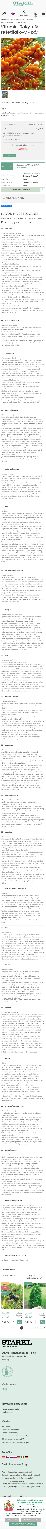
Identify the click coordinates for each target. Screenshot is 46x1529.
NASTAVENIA (12, 1520)
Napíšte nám (7, 1412)
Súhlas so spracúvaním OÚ (13, 1439)
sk (13, 13)
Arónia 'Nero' (9, 1276)
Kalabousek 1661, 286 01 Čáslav (14, 1356)
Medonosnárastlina (4, 1283)
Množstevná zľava (4, 1293)
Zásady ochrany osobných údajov (15, 1442)
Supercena (41, 39)
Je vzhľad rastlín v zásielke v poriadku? (17, 1478)
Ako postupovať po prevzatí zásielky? (17, 1472)
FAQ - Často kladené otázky (13, 1481)
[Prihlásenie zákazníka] (24, 13)
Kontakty (5, 1359)
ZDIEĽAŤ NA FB (6, 206)
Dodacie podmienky (10, 1432)
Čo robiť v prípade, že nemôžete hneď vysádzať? (21, 1475)
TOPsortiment (4, 1288)
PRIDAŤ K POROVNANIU (15, 198)
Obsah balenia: (19, 1314)
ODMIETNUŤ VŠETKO (30, 1520)
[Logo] (23, 4)
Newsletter (6, 1426)
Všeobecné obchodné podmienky (15, 1436)
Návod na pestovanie (21, 189)
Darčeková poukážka (10, 1429)
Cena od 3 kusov (5, 1314)
